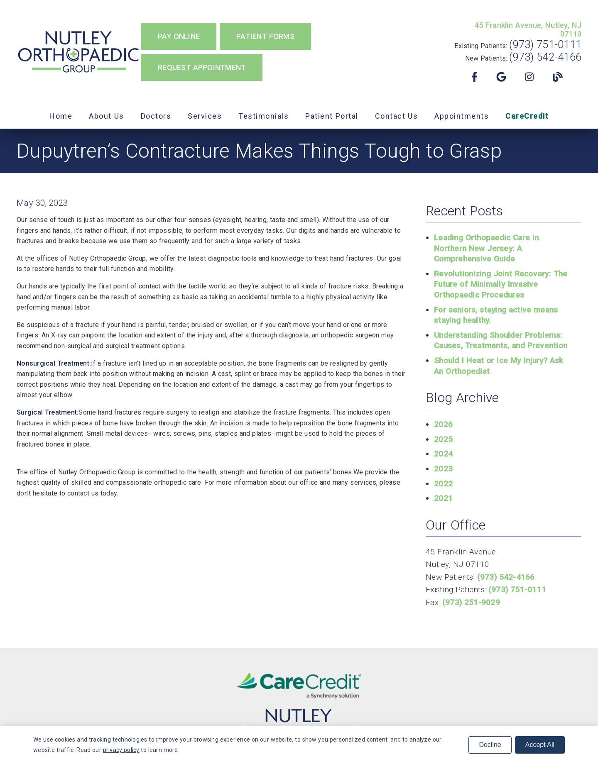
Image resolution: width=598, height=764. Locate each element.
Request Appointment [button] (202, 67)
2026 (443, 424)
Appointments (461, 116)
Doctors (156, 116)
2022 (443, 483)
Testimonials (263, 116)
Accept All (539, 744)
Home (60, 116)
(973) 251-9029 (471, 602)
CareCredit (527, 116)
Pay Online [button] (179, 36)
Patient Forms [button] (265, 36)
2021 (443, 498)
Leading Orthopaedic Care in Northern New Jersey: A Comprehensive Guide (486, 248)
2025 (443, 439)
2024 (443, 454)
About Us (106, 116)
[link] (79, 51)
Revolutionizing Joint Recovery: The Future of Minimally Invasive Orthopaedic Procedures (500, 284)
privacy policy (121, 750)
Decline (490, 744)
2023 (443, 469)
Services (205, 116)
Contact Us (396, 116)
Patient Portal (331, 116)
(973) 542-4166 (545, 57)
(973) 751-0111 (545, 44)
